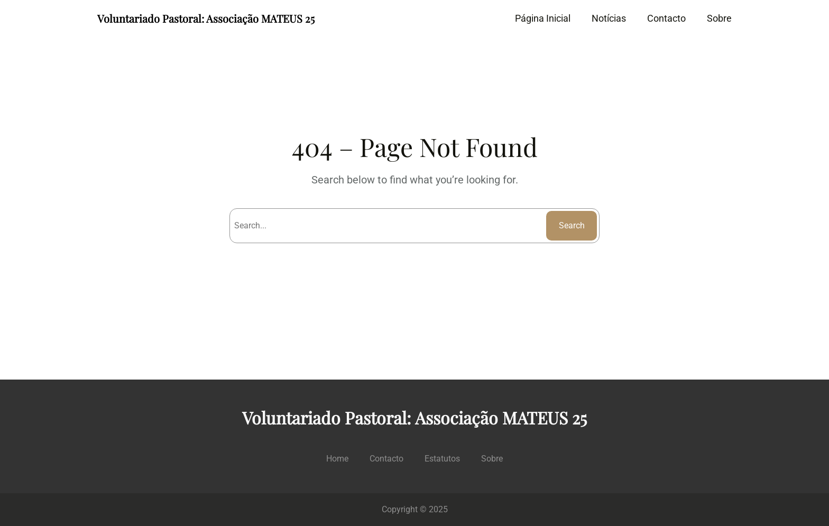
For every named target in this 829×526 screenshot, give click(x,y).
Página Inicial (542, 18)
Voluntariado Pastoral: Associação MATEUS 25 (206, 18)
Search (572, 225)
